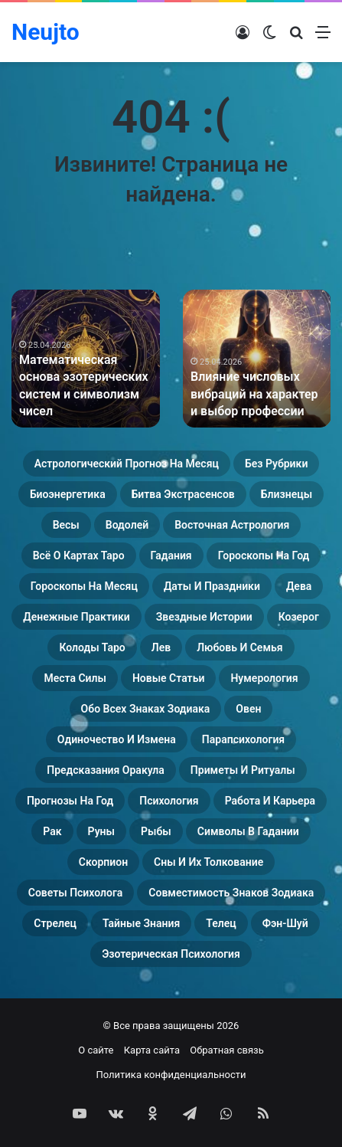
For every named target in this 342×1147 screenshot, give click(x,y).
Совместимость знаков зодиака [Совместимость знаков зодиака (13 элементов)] (231, 892)
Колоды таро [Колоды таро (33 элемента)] (92, 647)
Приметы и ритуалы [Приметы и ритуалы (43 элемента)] (243, 770)
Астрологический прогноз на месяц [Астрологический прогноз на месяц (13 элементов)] (126, 463)
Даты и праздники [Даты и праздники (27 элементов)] (212, 586)
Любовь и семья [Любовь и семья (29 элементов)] (239, 647)
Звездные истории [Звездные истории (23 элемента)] (204, 617)
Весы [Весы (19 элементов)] (66, 525)
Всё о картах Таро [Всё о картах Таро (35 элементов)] (79, 555)
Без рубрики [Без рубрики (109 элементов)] (276, 463)
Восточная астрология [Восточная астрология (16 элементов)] (231, 525)
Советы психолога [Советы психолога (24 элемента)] (75, 892)
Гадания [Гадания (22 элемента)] (171, 555)
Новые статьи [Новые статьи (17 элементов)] (168, 678)
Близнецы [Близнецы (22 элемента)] (286, 494)
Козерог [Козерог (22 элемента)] (298, 617)
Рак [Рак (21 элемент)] (52, 831)
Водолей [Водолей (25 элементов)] (127, 525)
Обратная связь (227, 1050)
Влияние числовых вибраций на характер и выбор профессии (254, 393)
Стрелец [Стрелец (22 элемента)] (55, 923)
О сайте (95, 1050)
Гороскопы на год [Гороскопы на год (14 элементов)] (264, 555)
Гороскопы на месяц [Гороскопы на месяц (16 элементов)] (84, 586)
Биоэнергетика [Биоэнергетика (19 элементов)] (68, 494)
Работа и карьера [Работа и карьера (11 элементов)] (270, 801)
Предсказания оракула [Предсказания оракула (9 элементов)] (105, 770)
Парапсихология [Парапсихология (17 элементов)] (243, 739)
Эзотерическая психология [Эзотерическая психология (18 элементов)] (171, 954)
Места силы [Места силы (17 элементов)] (75, 678)
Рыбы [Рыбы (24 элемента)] (156, 831)
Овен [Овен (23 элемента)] (248, 709)
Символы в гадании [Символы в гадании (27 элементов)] (248, 831)
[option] (85, 359)
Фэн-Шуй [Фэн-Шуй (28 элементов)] (285, 923)
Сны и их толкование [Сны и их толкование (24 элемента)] (208, 862)
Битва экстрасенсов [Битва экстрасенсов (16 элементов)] (183, 494)
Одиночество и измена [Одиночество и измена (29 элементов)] (116, 739)
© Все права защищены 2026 (171, 1025)
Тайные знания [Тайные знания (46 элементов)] (141, 923)
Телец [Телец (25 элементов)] (221, 923)
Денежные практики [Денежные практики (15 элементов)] (76, 617)
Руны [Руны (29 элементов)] (101, 831)
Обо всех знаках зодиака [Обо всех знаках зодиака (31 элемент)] (145, 709)
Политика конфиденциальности (171, 1074)
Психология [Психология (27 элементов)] (168, 801)
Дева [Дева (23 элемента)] (298, 586)
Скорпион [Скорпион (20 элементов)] (103, 862)
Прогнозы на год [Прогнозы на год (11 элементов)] (70, 801)
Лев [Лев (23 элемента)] (161, 647)
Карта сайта (152, 1050)
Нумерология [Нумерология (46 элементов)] (264, 678)
